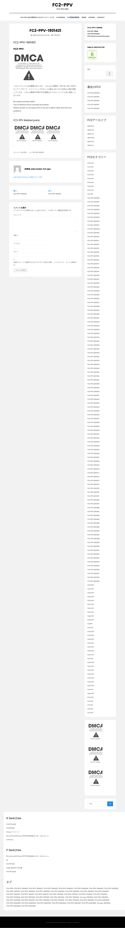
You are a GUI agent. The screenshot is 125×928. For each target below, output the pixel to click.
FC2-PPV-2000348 (93, 384)
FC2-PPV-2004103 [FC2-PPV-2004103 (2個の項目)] (29, 903)
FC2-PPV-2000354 (93, 407)
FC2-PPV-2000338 (93, 345)
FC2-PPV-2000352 (93, 399)
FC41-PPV (90, 666)
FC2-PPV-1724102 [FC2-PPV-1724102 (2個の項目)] (86, 894)
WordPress (76, 922)
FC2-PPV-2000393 (93, 558)
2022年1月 (90, 134)
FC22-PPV (90, 593)
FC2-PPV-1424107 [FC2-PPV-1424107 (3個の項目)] (87, 891)
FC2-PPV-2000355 (93, 411)
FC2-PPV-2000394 (93, 562)
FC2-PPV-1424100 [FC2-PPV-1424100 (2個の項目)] (112, 888)
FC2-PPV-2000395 (93, 101)
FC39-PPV (90, 655)
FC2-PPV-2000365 (93, 449)
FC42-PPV (90, 670)
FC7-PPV (90, 705)
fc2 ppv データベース (12, 832)
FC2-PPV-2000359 (93, 426)
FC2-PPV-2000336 (93, 337)
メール (16, 243)
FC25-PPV (90, 604)
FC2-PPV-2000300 (93, 198)
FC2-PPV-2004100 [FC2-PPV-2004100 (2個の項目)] (102, 900)
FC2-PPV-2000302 (93, 206)
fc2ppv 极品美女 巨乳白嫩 (14, 868)
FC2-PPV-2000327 (93, 302)
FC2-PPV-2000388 (93, 539)
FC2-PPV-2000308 (93, 229)
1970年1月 (90, 145)
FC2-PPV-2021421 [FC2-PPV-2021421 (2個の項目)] (74, 903)
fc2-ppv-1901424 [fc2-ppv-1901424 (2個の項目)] (86, 897)
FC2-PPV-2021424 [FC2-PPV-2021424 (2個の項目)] (13, 906)
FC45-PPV (90, 682)
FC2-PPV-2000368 (93, 461)
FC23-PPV (90, 597)
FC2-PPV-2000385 (93, 527)
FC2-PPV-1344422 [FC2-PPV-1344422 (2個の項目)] (51, 888)
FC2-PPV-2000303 (93, 209)
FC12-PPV (90, 171)
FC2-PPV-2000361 (93, 104)
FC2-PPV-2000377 (93, 496)
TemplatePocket (62, 922)
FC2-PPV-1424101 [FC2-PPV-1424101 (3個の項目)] (13, 891)
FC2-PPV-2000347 (93, 380)
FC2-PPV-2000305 (93, 217)
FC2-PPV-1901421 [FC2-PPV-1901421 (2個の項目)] (43, 897)
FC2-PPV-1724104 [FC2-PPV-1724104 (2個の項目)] (13, 897)
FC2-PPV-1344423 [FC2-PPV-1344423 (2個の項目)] (66, 888)
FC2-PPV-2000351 (93, 395)
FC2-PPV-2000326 (93, 298)
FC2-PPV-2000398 (93, 577)
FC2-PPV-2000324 (93, 291)
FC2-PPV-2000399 (93, 581)
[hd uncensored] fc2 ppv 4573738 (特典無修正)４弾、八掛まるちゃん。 (28, 836)
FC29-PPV (90, 620)
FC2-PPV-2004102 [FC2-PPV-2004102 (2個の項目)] (13, 903)
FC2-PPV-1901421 (38, 152)
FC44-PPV (90, 678)
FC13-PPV (90, 175)
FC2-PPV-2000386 (93, 531)
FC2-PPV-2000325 (93, 295)
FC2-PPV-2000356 (93, 415)
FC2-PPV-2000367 (93, 457)
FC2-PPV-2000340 (93, 353)
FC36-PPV (90, 643)
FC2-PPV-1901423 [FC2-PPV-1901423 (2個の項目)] (72, 897)
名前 (15, 235)
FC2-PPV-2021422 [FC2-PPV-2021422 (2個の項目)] (89, 903)
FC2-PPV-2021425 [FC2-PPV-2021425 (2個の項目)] (28, 906)
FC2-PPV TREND (92, 31)
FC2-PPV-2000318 (93, 268)
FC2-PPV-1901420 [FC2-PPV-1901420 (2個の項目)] (28, 897)
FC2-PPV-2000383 (93, 519)
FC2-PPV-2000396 (93, 569)
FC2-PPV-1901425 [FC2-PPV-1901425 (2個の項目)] (101, 897)
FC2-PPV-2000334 (93, 329)
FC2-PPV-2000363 (93, 442)
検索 (88, 69)
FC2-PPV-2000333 (93, 326)
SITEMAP (92, 17)
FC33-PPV (90, 635)
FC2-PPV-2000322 (93, 283)
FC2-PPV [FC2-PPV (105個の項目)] (9, 888)
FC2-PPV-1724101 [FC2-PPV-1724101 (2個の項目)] (71, 894)
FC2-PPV (62, 5)
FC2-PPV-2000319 (93, 271)
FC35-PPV (90, 639)
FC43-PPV (90, 674)
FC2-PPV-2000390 (93, 546)
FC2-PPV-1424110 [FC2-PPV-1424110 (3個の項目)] (13, 894)
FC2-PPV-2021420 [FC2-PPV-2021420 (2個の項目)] (59, 903)
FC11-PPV (90, 167)
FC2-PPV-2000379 (93, 504)
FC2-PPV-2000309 (93, 233)
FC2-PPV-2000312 (93, 244)
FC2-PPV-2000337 (93, 341)
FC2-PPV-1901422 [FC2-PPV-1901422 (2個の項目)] (57, 897)
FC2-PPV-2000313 (93, 248)
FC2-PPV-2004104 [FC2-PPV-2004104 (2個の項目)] (44, 903)
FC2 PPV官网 (10, 828)
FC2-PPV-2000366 (93, 453)
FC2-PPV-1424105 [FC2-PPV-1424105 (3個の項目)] (72, 891)
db (7, 860)
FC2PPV (89, 624)
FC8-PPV (90, 709)
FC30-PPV (90, 631)
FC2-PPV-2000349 (93, 387)
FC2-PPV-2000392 (93, 97)
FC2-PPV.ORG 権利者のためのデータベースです (35, 17)
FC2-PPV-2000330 (93, 93)
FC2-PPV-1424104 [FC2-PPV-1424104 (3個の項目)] (58, 891)
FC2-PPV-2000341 (93, 357)
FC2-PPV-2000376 (93, 492)
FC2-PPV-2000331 (93, 318)
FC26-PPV (90, 608)
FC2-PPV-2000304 (93, 213)
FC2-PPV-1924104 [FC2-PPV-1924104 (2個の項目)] (72, 900)
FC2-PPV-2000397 (93, 573)
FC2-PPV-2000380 (93, 508)
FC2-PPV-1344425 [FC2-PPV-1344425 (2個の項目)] (96, 888)
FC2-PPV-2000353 (93, 403)
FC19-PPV (90, 190)
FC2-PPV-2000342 (93, 360)
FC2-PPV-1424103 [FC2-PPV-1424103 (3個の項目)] (43, 891)
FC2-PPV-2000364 (93, 446)
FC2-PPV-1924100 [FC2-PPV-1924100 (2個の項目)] (13, 900)
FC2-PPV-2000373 (93, 480)
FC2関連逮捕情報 (72, 17)
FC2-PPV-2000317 (93, 264)
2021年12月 (90, 138)
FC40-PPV (90, 662)
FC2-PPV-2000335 (93, 333)
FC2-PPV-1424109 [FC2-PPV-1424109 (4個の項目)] (102, 891)
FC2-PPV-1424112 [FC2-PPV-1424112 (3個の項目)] (42, 894)
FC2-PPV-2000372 (93, 477)
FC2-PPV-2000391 (93, 550)
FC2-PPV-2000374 (93, 484)
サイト (15, 251)
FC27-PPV (90, 612)
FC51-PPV (90, 697)
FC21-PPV (90, 589)
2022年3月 (90, 126)
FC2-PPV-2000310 (93, 237)
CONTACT (102, 17)
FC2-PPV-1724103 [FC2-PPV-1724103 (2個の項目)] (100, 894)
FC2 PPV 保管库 (11, 824)
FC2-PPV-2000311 (93, 240)
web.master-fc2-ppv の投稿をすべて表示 (27, 177)
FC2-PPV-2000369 (93, 465)
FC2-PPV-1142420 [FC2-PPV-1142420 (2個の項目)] (21, 888)
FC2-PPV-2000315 (93, 256)
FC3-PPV (90, 628)
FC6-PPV (90, 701)
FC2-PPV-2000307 (93, 225)
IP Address (59, 17)
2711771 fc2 (9, 840)
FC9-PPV (90, 713)
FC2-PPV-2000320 (93, 275)
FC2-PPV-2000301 (93, 202)
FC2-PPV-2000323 (93, 287)
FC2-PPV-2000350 (93, 391)
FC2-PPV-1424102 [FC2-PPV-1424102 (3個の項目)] (28, 891)
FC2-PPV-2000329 (93, 108)
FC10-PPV (90, 163)
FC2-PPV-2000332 (93, 322)
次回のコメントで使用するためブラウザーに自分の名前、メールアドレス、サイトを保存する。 (45, 263)
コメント (17, 215)
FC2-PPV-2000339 (93, 349)
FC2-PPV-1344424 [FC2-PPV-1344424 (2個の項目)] (81, 888)
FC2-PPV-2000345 (93, 372)
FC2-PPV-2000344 (93, 368)
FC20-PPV (90, 585)
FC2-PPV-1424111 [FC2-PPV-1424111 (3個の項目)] (27, 894)
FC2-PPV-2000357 (93, 418)
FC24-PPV (90, 600)
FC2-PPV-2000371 (93, 473)
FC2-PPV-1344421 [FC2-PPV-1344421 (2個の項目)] (36, 888)
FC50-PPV (90, 693)
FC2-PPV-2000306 (93, 221)
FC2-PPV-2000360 (93, 430)
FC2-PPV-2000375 (93, 488)
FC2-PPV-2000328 (93, 306)
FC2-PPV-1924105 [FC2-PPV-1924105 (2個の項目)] (87, 900)
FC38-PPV (90, 651)
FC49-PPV (90, 686)
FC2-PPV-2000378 (93, 500)
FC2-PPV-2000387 (93, 535)
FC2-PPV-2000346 (93, 376)
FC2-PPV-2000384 (93, 523)
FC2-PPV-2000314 (93, 252)
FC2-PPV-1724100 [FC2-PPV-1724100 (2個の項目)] (57, 894)
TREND (83, 17)
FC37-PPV (90, 647)
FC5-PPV (90, 689)
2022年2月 (90, 130)
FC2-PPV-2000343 (93, 364)
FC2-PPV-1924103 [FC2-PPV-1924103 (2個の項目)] (57, 900)
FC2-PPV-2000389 (93, 542)
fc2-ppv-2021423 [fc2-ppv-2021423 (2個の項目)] (104, 903)
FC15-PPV (90, 182)
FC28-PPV (90, 616)
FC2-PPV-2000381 (93, 511)
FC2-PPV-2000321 (93, 279)
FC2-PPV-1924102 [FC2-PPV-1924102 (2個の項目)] (43, 900)
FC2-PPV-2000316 (93, 260)
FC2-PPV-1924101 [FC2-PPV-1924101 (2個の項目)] (28, 900)
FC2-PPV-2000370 (93, 469)
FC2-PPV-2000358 (93, 422)
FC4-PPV (90, 659)
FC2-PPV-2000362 (93, 438)
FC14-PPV (90, 178)
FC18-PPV (90, 186)
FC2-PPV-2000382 (93, 515)
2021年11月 (90, 141)
